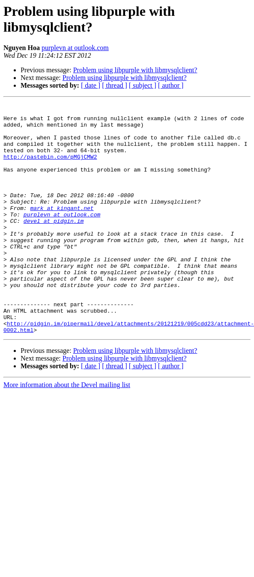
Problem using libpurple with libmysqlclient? (135, 70)
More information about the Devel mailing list (66, 431)
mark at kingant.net (61, 230)
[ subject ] (142, 85)
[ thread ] (114, 85)
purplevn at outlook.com (75, 47)
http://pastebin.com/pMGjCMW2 (50, 168)
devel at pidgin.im (54, 245)
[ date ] (90, 85)
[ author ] (171, 85)
